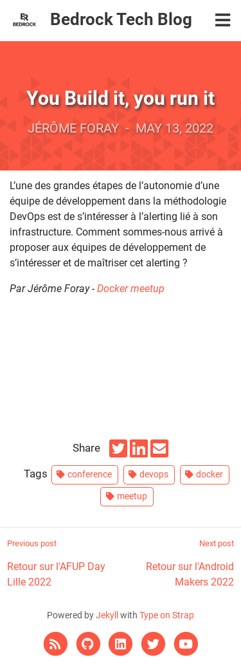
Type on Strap (166, 615)
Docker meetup (131, 288)
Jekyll (107, 615)
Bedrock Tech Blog (121, 19)
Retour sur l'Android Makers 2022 (177, 562)
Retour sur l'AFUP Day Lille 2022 (63, 562)
